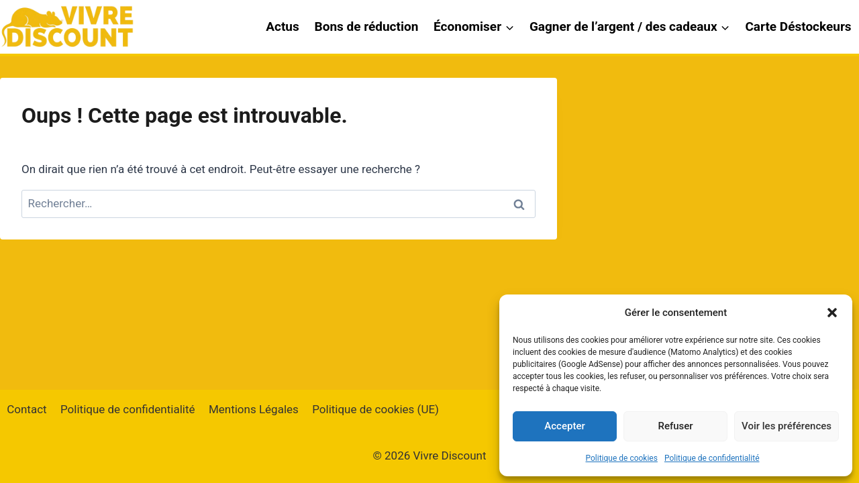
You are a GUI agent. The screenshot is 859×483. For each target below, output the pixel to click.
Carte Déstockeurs (798, 26)
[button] (832, 312)
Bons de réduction (367, 26)
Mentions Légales (254, 409)
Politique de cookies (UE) (375, 409)
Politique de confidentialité (712, 458)
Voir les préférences (786, 426)
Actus (282, 26)
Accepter (564, 426)
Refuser (675, 426)
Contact (26, 409)
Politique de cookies (622, 458)
